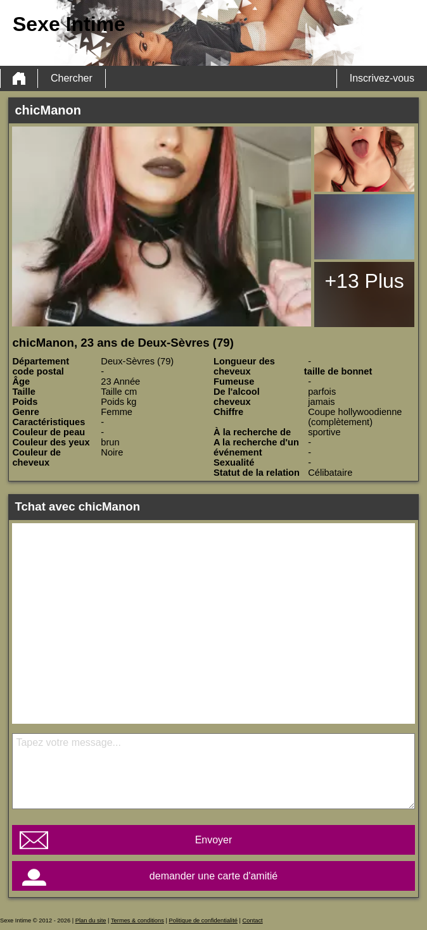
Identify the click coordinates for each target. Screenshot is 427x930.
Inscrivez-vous (382, 78)
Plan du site (90, 920)
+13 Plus (364, 281)
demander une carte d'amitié (213, 876)
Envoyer (214, 839)
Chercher (71, 78)
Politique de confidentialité (203, 920)
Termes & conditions (137, 920)
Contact (253, 920)
